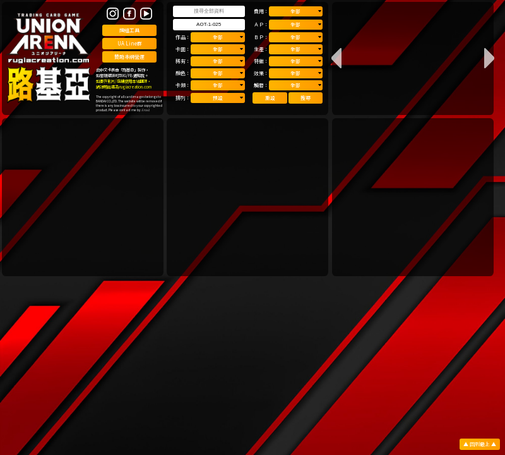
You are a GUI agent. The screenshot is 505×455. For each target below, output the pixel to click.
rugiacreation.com (135, 87)
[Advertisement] (82, 197)
